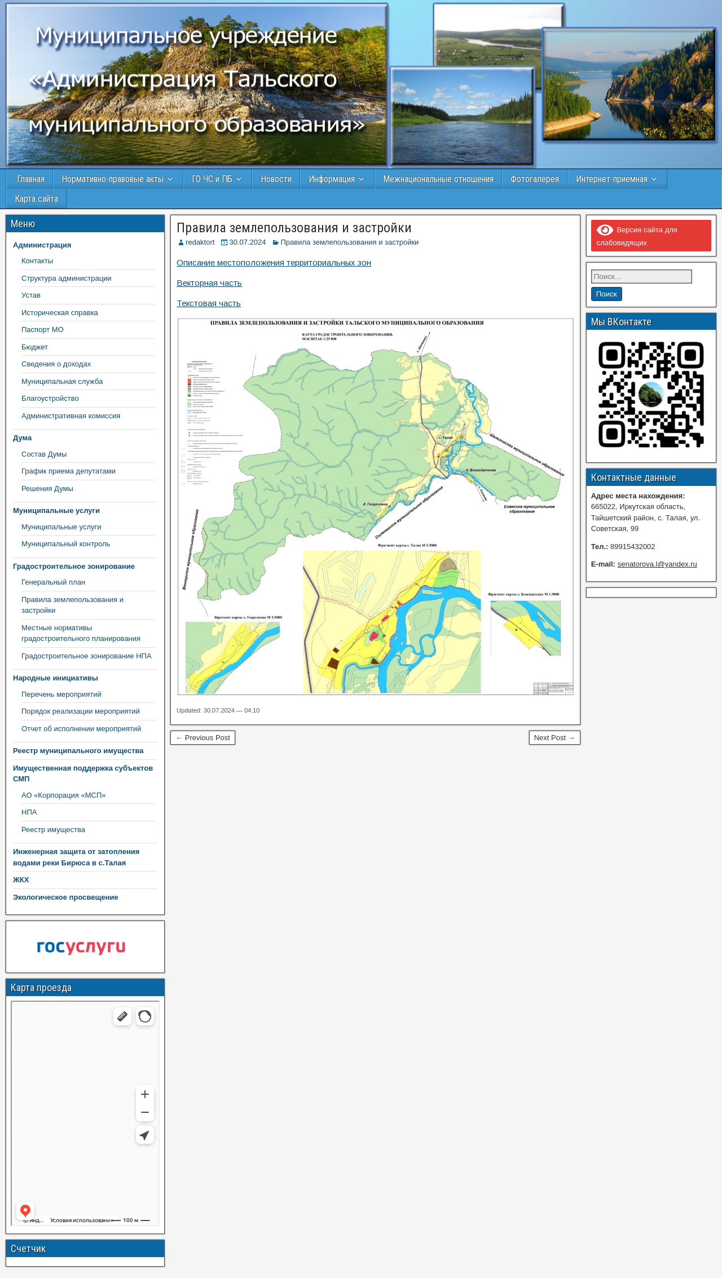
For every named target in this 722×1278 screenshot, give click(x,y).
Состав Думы (44, 454)
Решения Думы (47, 488)
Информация (332, 179)
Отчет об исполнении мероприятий (81, 728)
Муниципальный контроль (65, 543)
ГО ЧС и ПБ (212, 179)
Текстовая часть (209, 303)
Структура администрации (66, 278)
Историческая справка (59, 312)
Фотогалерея (534, 179)
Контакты (37, 261)
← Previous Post (202, 737)
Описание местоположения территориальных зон (274, 262)
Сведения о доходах (56, 364)
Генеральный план (53, 582)
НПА (29, 812)
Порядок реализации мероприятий (80, 711)
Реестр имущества (53, 829)
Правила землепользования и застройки (294, 228)
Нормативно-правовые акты (112, 179)
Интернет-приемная (612, 179)
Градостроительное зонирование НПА (86, 656)
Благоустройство (50, 398)
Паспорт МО (42, 329)
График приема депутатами (68, 471)
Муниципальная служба (62, 381)
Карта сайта (36, 198)
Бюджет (34, 347)
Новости (276, 179)
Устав (31, 295)
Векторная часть (209, 283)
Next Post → (554, 737)
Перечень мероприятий (61, 694)
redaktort (200, 242)
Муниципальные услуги (61, 527)
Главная (30, 179)
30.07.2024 (247, 242)
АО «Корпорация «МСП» (63, 795)
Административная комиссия (70, 416)
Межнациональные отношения (438, 179)
